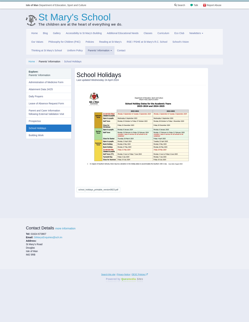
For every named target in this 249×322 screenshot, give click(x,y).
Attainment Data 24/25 (41, 89)
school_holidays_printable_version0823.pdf (98, 189)
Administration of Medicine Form (46, 82)
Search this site (108, 274)
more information (65, 228)
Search (179, 5)
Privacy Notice (123, 274)
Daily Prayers (36, 96)
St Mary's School (74, 17)
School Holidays (37, 128)
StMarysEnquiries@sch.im (48, 237)
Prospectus (35, 121)
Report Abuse (214, 5)
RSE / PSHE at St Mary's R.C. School (147, 41)
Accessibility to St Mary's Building (84, 33)
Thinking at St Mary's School (46, 50)
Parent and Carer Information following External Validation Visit (46, 112)
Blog (45, 33)
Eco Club (179, 33)
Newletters (196, 33)
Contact (121, 50)
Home (34, 33)
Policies (90, 41)
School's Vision (181, 41)
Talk (196, 5)
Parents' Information (100, 50)
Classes (148, 33)
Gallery (57, 33)
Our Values (37, 41)
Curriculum (163, 33)
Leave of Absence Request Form (46, 103)
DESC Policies (140, 274)
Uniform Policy (75, 50)
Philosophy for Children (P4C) (64, 41)
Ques (132, 279)
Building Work (36, 135)
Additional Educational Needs (123, 33)
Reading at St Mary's (110, 41)
